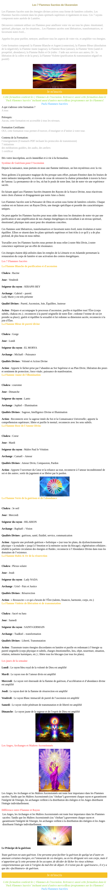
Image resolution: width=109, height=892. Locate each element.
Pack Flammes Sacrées (54, 103)
